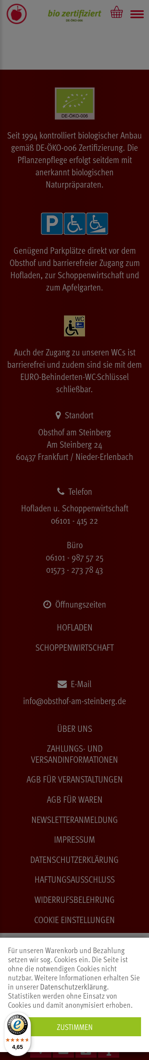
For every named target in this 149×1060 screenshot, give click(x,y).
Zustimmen (75, 1027)
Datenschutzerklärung (73, 986)
